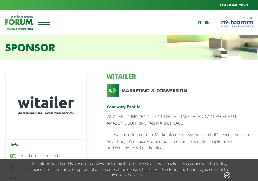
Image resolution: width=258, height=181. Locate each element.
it (199, 22)
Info (14, 145)
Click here (151, 169)
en (207, 22)
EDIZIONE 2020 (234, 5)
